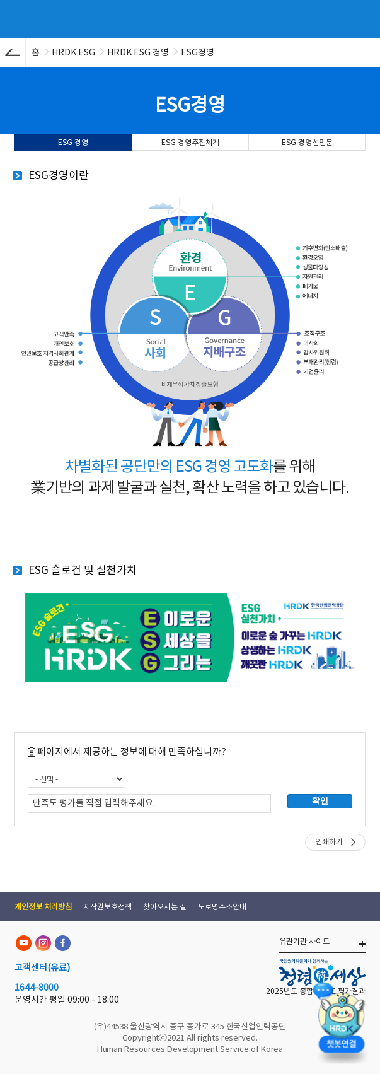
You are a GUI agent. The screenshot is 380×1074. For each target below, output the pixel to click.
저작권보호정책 (107, 906)
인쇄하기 (329, 841)
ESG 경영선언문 (307, 142)
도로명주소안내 (222, 906)
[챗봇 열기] (341, 1021)
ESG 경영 (73, 142)
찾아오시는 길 (165, 906)
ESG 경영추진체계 (190, 142)
